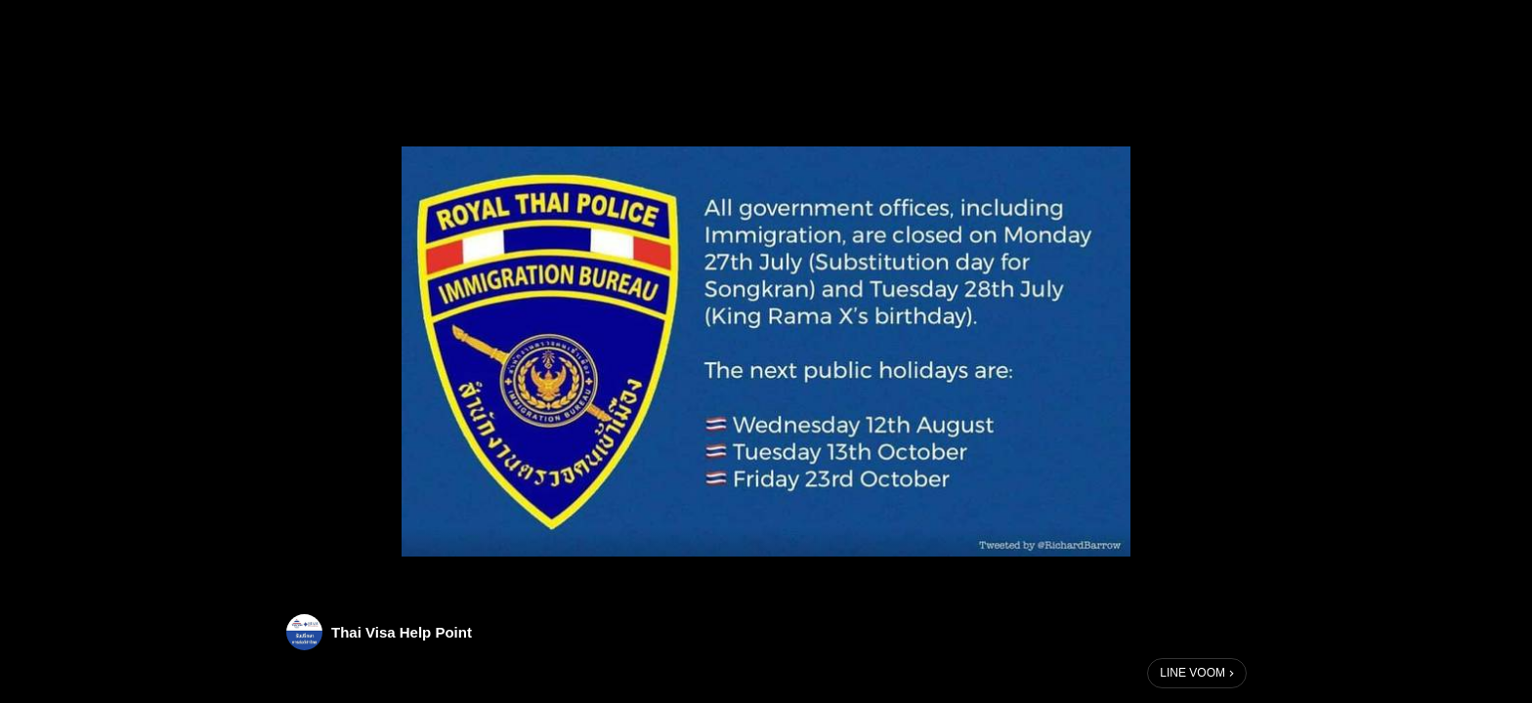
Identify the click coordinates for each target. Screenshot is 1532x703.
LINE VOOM (1192, 673)
